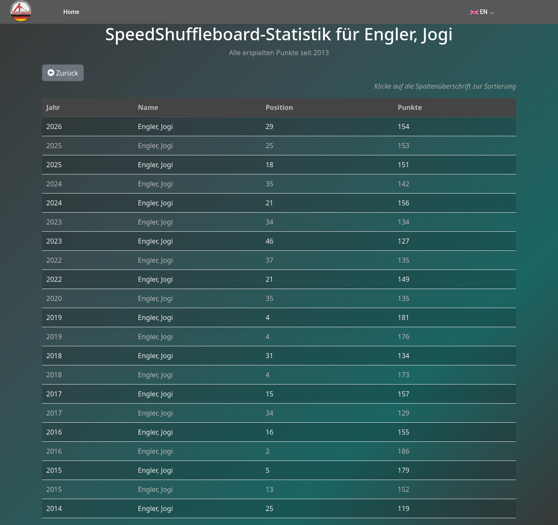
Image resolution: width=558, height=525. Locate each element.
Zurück (63, 72)
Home (71, 11)
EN (479, 11)
